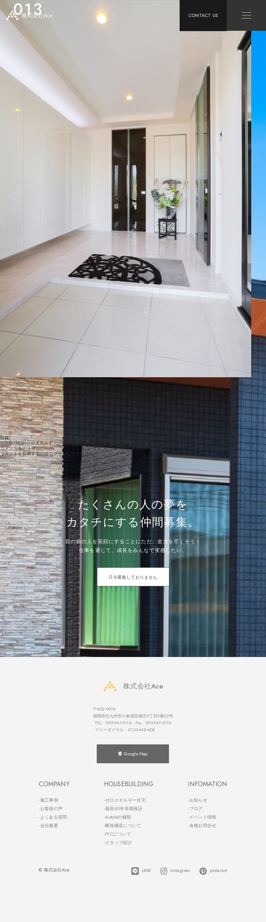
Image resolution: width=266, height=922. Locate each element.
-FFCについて (117, 834)
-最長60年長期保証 (123, 808)
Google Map (132, 754)
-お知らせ (197, 800)
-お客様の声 (50, 808)
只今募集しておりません (132, 577)
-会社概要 (48, 825)
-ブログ (195, 808)
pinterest (213, 871)
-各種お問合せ (202, 825)
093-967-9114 (118, 723)
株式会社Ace (133, 686)
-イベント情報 (202, 817)
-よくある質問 (53, 817)
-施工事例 (48, 800)
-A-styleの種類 (117, 817)
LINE (141, 871)
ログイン (58, 453)
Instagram (175, 871)
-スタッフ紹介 (118, 842)
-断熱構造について (122, 825)
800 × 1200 (12, 385)
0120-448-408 (141, 730)
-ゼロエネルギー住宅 (125, 800)
